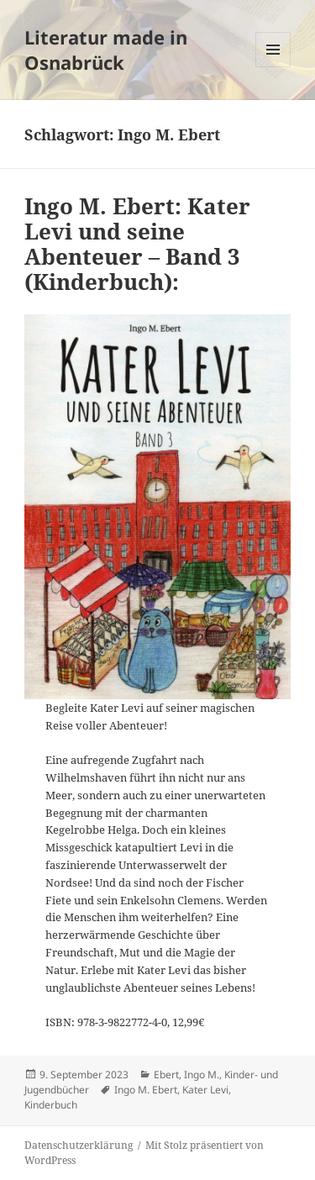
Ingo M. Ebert (145, 1090)
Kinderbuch (50, 1105)
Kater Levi (205, 1090)
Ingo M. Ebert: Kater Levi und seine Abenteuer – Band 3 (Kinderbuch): (137, 244)
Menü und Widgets (273, 66)
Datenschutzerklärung (78, 1145)
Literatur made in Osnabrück (105, 49)
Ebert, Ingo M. (186, 1074)
